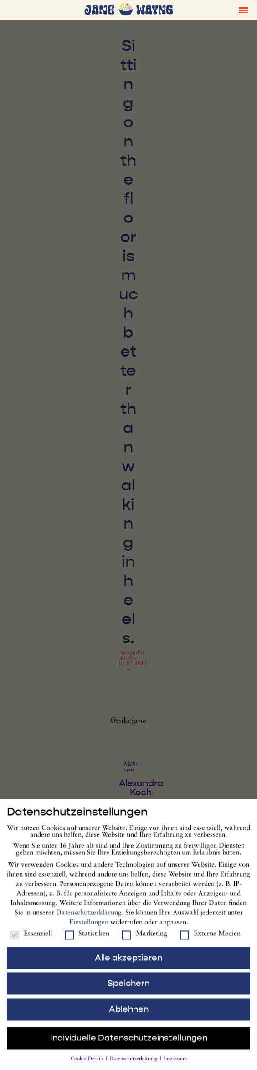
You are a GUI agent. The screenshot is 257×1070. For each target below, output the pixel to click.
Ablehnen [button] (129, 1015)
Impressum (175, 1065)
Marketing (144, 940)
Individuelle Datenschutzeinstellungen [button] (128, 1044)
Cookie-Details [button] (88, 1065)
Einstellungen (88, 928)
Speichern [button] (128, 989)
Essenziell (31, 940)
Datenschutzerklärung (89, 918)
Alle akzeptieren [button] (128, 964)
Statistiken (87, 940)
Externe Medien (210, 940)
